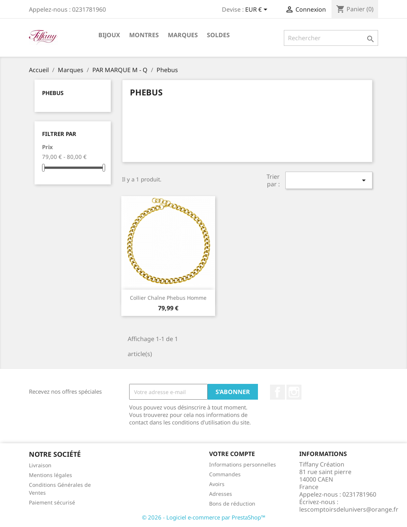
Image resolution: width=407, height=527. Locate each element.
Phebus (52, 93)
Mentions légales (50, 475)
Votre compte (232, 454)
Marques (183, 35)
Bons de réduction (232, 503)
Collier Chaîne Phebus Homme (168, 297)
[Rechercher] (331, 38)
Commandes (225, 474)
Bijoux (109, 35)
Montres (144, 35)
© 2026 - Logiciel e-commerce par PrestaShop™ (203, 517)
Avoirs (217, 484)
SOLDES (218, 35)
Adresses (220, 493)
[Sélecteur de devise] (257, 10)
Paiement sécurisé (52, 502)
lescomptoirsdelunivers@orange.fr (348, 509)
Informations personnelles (242, 464)
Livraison (40, 465)
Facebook (277, 392)
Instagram (293, 392)
